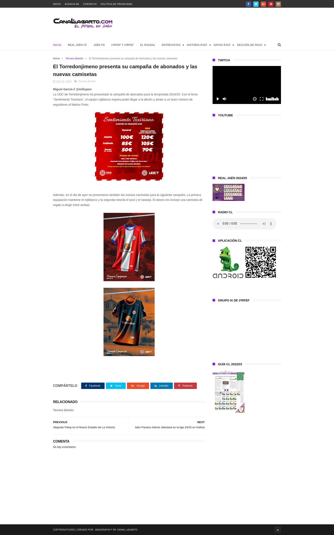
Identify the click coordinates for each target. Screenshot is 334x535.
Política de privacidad (116, 4)
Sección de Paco (249, 45)
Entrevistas (171, 45)
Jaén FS (99, 45)
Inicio (57, 4)
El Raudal (147, 45)
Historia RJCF (197, 45)
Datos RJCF (222, 45)
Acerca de (72, 4)
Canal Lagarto (127, 529)
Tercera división (74, 58)
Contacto (90, 4)
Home (56, 58)
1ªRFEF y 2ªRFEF (122, 45)
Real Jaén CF (77, 45)
